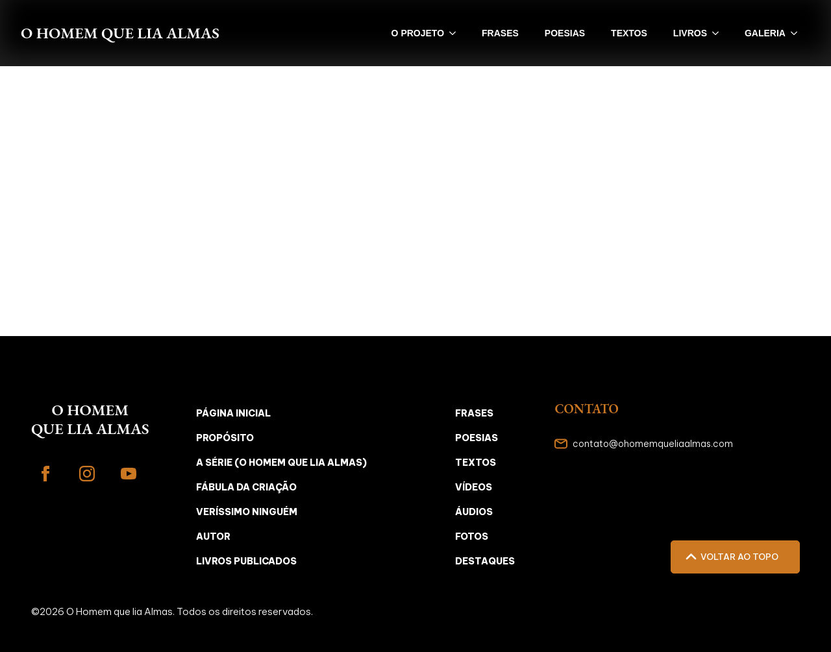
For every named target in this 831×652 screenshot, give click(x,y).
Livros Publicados (246, 561)
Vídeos (473, 487)
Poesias (476, 438)
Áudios (474, 512)
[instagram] (87, 473)
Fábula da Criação (246, 487)
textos (629, 33)
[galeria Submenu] (798, 33)
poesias (565, 33)
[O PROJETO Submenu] (456, 33)
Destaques (485, 561)
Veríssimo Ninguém (246, 512)
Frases (474, 413)
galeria (765, 33)
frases (500, 33)
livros (690, 33)
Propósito (225, 438)
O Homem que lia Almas (120, 33)
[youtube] (128, 473)
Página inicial (233, 413)
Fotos (471, 536)
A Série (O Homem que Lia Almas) (281, 462)
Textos (475, 462)
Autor (213, 536)
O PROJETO (417, 33)
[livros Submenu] (719, 33)
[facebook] (45, 473)
